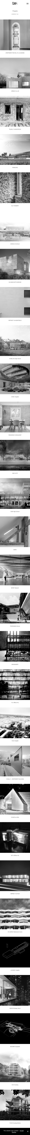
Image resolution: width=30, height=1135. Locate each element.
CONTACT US (15, 14)
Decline (14, 1132)
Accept (22, 1130)
